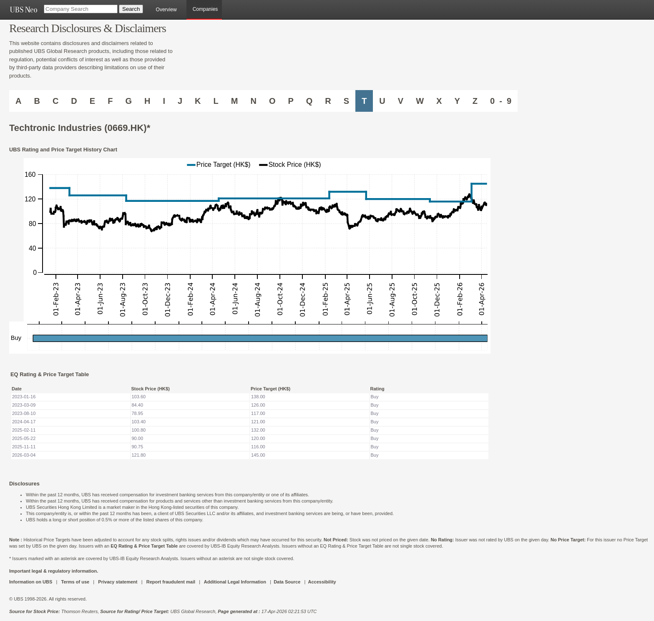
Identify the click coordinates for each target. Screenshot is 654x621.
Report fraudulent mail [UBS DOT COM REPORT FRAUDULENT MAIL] (170, 581)
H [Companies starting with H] (147, 101)
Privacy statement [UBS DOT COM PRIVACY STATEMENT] (117, 581)
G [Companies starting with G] (128, 101)
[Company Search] (81, 9)
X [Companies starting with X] (439, 101)
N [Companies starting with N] (253, 101)
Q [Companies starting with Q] (309, 101)
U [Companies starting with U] (382, 101)
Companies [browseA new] (205, 9)
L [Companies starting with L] (216, 101)
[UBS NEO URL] (23, 9)
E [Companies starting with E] (92, 101)
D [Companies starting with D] (74, 101)
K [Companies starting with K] (198, 101)
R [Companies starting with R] (328, 101)
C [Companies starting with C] (55, 101)
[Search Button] (131, 9)
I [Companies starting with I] (164, 101)
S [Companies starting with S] (346, 101)
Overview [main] (166, 10)
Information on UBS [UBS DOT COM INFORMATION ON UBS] (31, 581)
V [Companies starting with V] (400, 101)
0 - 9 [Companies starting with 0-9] (500, 101)
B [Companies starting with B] (37, 101)
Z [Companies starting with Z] (475, 101)
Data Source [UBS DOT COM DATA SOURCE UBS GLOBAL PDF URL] (287, 581)
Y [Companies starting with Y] (457, 101)
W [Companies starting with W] (420, 101)
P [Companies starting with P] (290, 101)
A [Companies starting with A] (18, 101)
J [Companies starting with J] (180, 101)
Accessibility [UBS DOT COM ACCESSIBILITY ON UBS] (322, 581)
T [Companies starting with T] (364, 101)
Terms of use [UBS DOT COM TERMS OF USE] (75, 581)
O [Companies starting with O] (272, 101)
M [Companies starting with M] (234, 101)
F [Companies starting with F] (110, 101)
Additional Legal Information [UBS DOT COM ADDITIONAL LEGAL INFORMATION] (235, 581)
